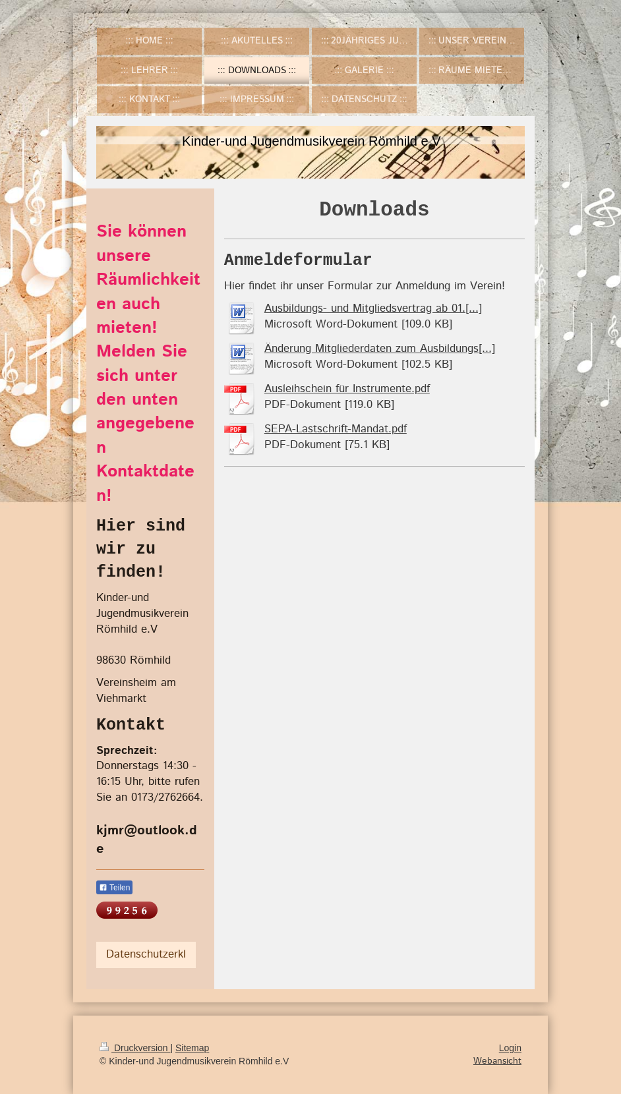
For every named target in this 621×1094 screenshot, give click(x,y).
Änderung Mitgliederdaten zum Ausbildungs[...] (379, 349)
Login (510, 1048)
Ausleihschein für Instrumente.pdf (347, 389)
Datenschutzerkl (146, 954)
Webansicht (497, 1061)
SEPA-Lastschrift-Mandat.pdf (335, 429)
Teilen (114, 887)
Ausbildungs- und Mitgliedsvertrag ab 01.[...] (373, 308)
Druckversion (135, 1048)
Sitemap (192, 1048)
